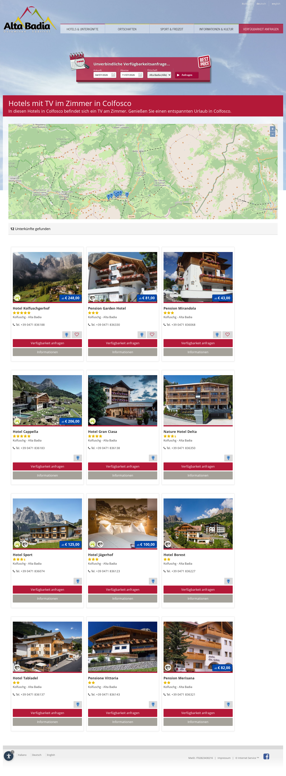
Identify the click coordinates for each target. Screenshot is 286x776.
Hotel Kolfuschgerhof (31, 308)
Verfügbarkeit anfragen (261, 28)
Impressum (224, 758)
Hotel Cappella (25, 431)
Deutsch (36, 755)
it (246, 3)
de (261, 3)
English (51, 755)
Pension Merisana (179, 678)
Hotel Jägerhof (100, 554)
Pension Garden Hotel (107, 308)
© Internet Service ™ (247, 758)
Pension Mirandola (180, 308)
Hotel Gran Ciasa (102, 431)
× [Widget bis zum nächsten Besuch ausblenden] (12, 751)
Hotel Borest (174, 554)
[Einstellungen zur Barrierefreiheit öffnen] (8, 756)
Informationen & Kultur (216, 28)
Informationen (47, 352)
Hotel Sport (22, 554)
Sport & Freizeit (171, 28)
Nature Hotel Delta (180, 431)
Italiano (22, 755)
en (276, 3)
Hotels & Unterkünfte (82, 28)
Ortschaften (127, 28)
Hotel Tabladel (25, 678)
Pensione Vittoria (103, 678)
